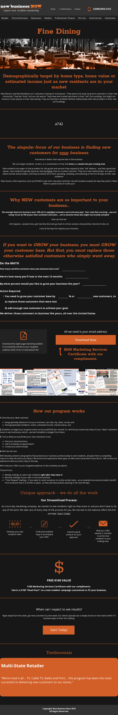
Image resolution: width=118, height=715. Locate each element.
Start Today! (64, 513)
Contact (77, 9)
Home (53, 9)
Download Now (85, 340)
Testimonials (65, 9)
